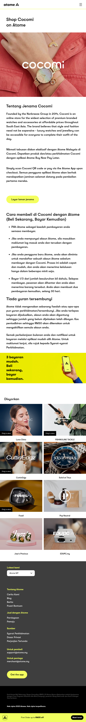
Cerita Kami (13, 594)
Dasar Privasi (14, 637)
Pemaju (11, 621)
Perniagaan (13, 618)
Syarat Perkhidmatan (18, 633)
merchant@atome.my (18, 661)
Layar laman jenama (22, 199)
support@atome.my (17, 652)
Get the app (17, 674)
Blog (9, 598)
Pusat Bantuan (14, 606)
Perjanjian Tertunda (17, 641)
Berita (10, 602)
